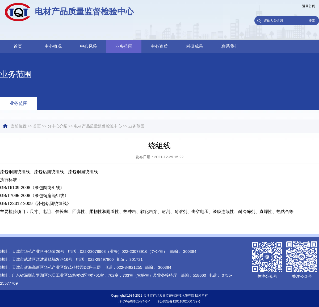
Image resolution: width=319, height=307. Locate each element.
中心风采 (88, 46)
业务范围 (123, 46)
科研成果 (194, 46)
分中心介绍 (58, 126)
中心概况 (53, 46)
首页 (18, 46)
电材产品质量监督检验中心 (98, 126)
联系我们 (229, 46)
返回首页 (308, 6)
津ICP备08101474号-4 (134, 301)
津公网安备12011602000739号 (178, 301)
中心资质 (159, 46)
